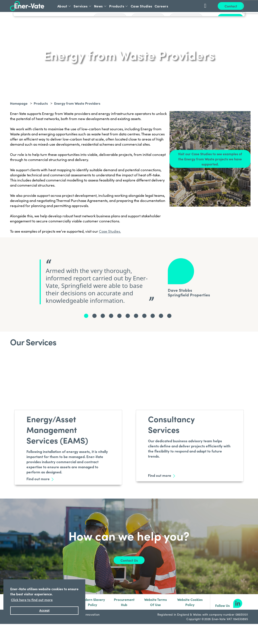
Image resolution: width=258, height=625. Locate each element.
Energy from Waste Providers (77, 103)
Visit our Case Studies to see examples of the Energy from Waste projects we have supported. (210, 158)
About (64, 6)
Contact (231, 6)
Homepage (19, 103)
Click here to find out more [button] (32, 599)
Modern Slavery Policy (92, 602)
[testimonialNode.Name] (86, 316)
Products (118, 6)
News (100, 6)
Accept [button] (44, 610)
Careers (161, 6)
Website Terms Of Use (155, 602)
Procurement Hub (124, 602)
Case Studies (141, 6)
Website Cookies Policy (190, 602)
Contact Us (129, 560)
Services (82, 6)
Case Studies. (110, 231)
